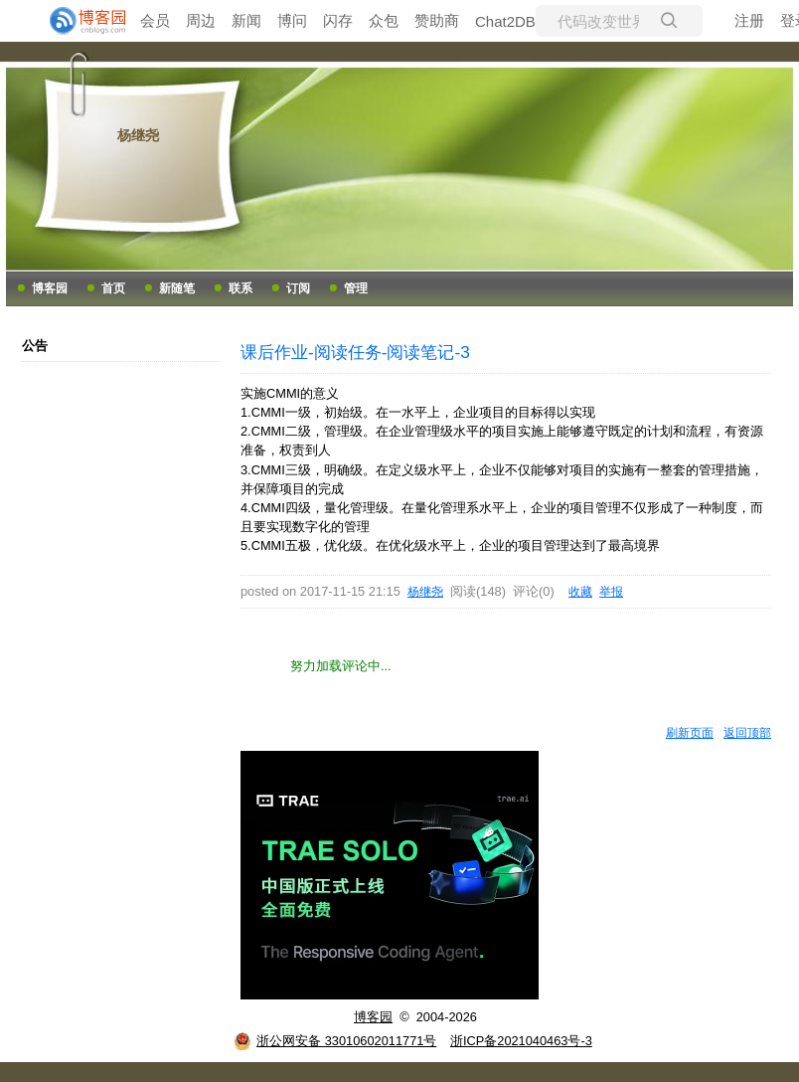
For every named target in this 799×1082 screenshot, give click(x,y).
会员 (155, 20)
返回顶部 (747, 733)
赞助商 (436, 20)
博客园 (50, 288)
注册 (749, 20)
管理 (356, 288)
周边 (201, 20)
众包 (384, 20)
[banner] (79, 21)
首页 (113, 288)
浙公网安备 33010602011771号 (335, 1040)
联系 (240, 288)
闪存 (338, 20)
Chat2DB (505, 21)
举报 (611, 592)
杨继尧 (138, 135)
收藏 (580, 592)
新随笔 (177, 288)
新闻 (246, 20)
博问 (292, 20)
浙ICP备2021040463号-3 (521, 1040)
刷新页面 (690, 733)
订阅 (298, 288)
